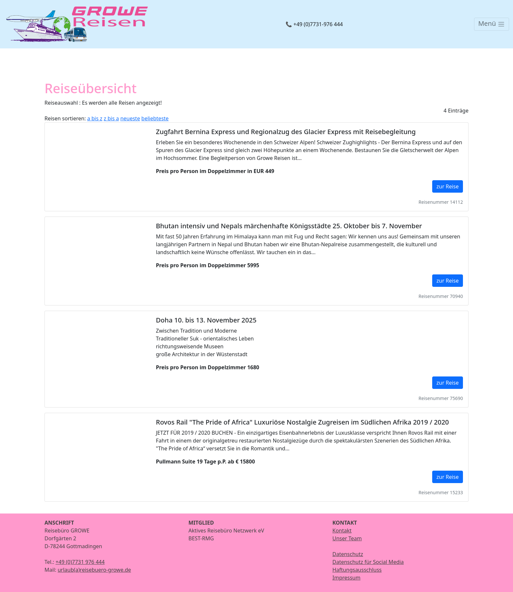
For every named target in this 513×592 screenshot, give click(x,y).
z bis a (111, 118)
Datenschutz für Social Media (368, 562)
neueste (130, 118)
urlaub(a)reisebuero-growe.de (94, 569)
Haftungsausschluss (357, 569)
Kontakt (342, 530)
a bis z (94, 118)
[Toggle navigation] (491, 24)
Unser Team (347, 538)
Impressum (346, 577)
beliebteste (154, 118)
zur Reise (447, 186)
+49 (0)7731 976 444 (80, 562)
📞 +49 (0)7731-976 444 (314, 24)
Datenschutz (347, 554)
